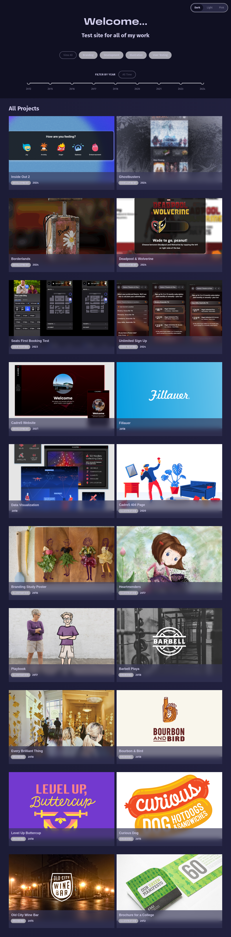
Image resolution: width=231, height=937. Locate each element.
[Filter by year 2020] (137, 83)
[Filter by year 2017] (93, 83)
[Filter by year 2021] (159, 83)
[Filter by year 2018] (115, 83)
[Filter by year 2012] (28, 83)
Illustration (136, 55)
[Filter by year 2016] (72, 83)
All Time (127, 74)
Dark (197, 7)
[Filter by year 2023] (180, 83)
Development (112, 55)
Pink (221, 7)
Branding (87, 55)
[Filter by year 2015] (50, 83)
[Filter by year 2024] (202, 83)
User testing (160, 55)
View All (67, 55)
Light (209, 7)
